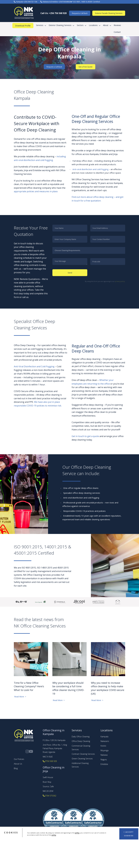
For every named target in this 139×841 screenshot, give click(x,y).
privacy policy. (120, 281)
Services (39, 25)
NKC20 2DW (48, 791)
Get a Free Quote (85, 67)
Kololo (103, 745)
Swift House (48, 777)
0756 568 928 (50, 761)
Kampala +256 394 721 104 (25, 2)
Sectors (80, 25)
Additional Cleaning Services (80, 765)
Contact (117, 32)
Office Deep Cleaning (81, 741)
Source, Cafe (48, 786)
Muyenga (104, 750)
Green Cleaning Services (82, 758)
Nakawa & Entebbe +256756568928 (55, 2)
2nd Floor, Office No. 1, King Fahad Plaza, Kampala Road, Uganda (55, 748)
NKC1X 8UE (48, 756)
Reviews (117, 25)
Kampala (104, 736)
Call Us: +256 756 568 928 (53, 13)
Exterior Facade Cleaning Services (108, 13)
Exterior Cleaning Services (60, 25)
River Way (47, 782)
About (105, 25)
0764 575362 (49, 795)
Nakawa (104, 755)
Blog (16, 768)
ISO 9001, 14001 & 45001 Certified (85, 2)
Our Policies (19, 759)
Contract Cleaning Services (83, 754)
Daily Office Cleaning (80, 736)
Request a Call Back (79, 13)
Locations (93, 25)
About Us (18, 763)
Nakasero (105, 741)
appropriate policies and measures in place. (36, 191)
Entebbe (104, 764)
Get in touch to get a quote (85, 436)
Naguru (104, 759)
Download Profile (23, 25)
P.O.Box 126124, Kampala (54, 740)
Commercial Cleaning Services (81, 747)
